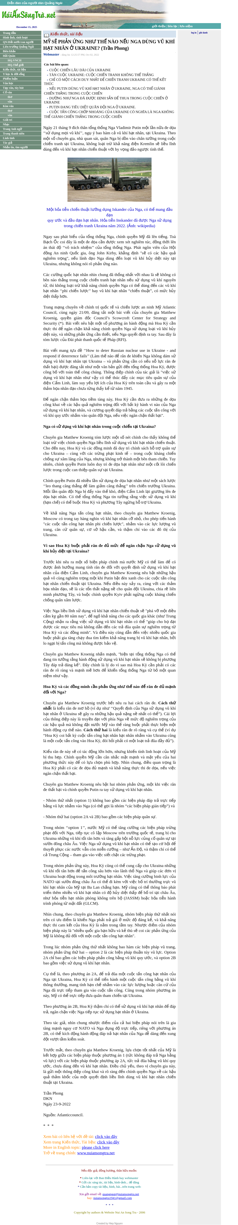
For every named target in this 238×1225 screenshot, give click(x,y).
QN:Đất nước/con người (18, 42)
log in (193, 33)
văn (10, 101)
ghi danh (203, 33)
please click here (96, 1147)
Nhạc (6, 124)
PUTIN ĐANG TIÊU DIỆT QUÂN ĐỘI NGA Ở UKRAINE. (92, 107)
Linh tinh (8, 138)
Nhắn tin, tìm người (15, 147)
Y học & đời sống (14, 74)
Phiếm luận (10, 78)
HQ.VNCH (14, 60)
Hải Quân (9, 56)
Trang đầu (9, 33)
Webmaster (51, 54)
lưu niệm (186, 26)
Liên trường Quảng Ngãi (18, 46)
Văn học (8, 83)
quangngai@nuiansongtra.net (120, 1194)
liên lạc (173, 26)
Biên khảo (9, 51)
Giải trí (7, 120)
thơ (10, 97)
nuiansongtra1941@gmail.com (112, 1198)
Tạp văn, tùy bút (13, 88)
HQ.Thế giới (16, 65)
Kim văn (8, 106)
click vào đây (106, 1136)
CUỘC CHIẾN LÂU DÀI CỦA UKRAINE (80, 70)
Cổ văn (7, 92)
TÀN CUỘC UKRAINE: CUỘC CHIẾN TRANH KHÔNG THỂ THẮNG (101, 75)
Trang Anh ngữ (12, 129)
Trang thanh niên (13, 133)
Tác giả (7, 142)
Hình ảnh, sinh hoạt (15, 37)
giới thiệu (158, 26)
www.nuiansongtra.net (96, 1153)
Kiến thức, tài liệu (14, 69)
